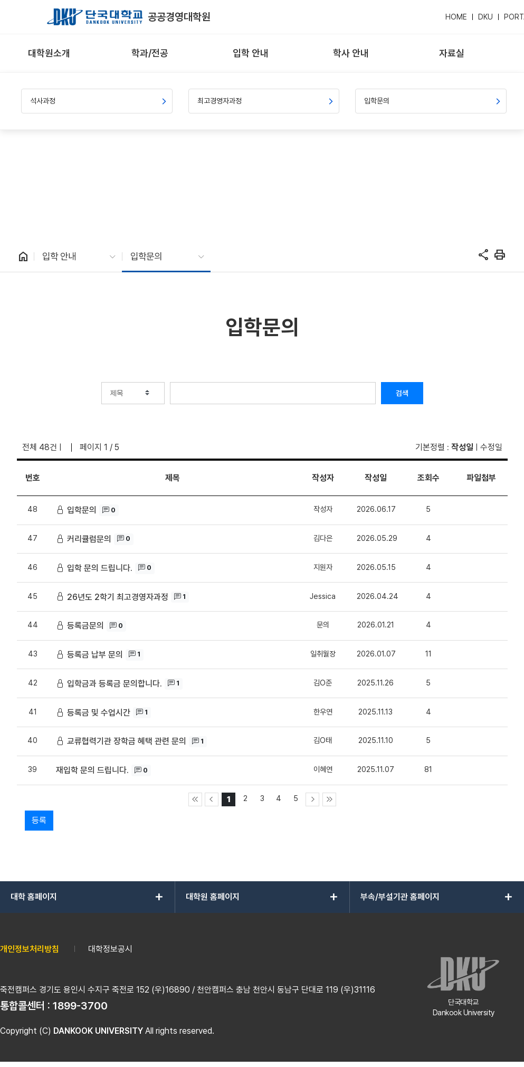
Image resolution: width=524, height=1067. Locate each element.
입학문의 (82, 510)
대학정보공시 (110, 949)
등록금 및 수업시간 (98, 713)
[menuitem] (49, 53)
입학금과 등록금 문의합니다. (114, 684)
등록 (39, 820)
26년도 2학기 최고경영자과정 (117, 597)
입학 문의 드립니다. (99, 568)
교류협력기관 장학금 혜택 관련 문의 (126, 741)
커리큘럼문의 (89, 539)
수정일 (491, 447)
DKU (485, 17)
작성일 (462, 447)
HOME (456, 17)
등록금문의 (85, 626)
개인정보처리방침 (29, 949)
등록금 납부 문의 (95, 655)
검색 (402, 393)
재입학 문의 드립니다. (92, 770)
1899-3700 (80, 1005)
